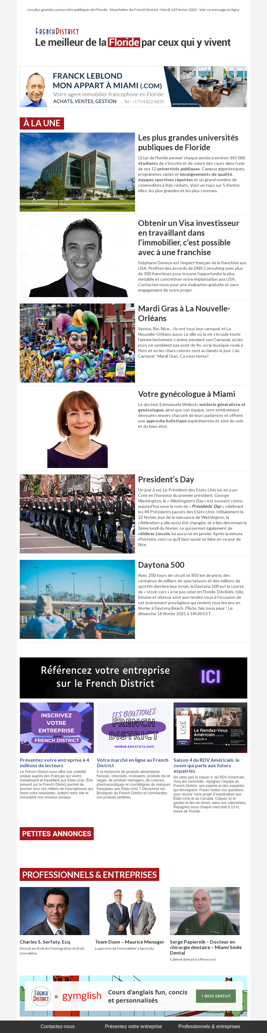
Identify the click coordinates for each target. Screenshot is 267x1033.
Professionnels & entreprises (209, 1026)
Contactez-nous (58, 1026)
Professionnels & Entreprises (89, 874)
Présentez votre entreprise (133, 1026)
